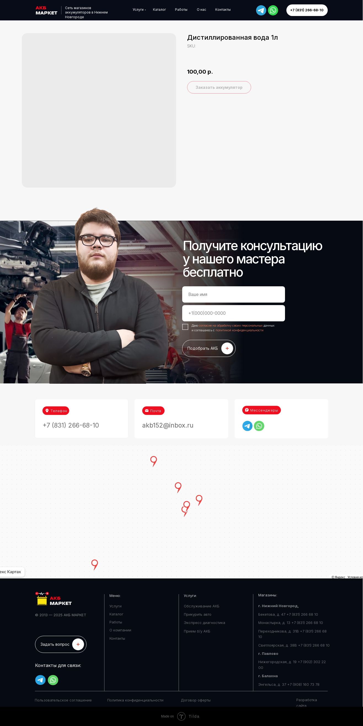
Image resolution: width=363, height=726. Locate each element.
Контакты (117, 638)
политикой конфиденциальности (239, 330)
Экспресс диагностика (204, 622)
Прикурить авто (197, 614)
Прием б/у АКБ (197, 631)
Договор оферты (196, 700)
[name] (233, 294)
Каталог (116, 614)
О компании (120, 630)
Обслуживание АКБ (201, 606)
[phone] (233, 313)
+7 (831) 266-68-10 (70, 411)
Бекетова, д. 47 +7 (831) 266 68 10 (288, 614)
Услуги (115, 606)
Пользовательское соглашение (63, 700)
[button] (60, 644)
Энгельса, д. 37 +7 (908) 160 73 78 (288, 684)
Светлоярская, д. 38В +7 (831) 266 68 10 (294, 645)
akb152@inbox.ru (167, 411)
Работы (115, 622)
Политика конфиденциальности (135, 700)
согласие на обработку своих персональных (231, 325)
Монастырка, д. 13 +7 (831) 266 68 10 (290, 622)
